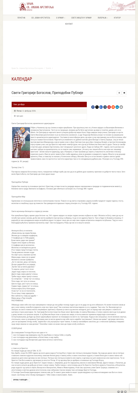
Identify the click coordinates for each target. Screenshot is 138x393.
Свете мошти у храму (81, 18)
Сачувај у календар (20, 380)
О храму (60, 18)
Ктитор (117, 18)
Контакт (69, 24)
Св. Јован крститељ (40, 18)
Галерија (103, 18)
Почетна (21, 18)
